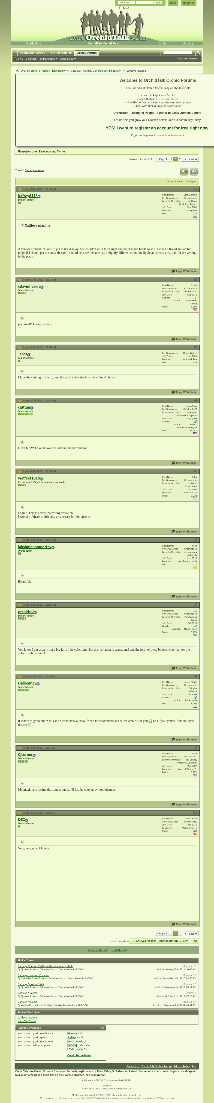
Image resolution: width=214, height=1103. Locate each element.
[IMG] (70, 1041)
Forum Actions (47, 58)
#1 (195, 188)
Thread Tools (173, 181)
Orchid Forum (87, 52)
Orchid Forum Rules (79, 1055)
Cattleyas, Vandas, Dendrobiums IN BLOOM (96, 70)
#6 (195, 539)
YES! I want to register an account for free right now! (158, 128)
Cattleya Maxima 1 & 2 (31, 984)
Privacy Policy (182, 1066)
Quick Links (66, 58)
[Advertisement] (58, 110)
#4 (195, 400)
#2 (195, 279)
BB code (72, 1033)
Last (193, 159)
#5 (195, 470)
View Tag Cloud (27, 1021)
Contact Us (133, 1066)
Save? (124, 8)
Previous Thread (97, 950)
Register (188, 3)
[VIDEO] (72, 1045)
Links (163, 43)
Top (195, 941)
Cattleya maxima (34, 170)
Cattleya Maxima (27, 993)
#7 (195, 604)
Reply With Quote (184, 271)
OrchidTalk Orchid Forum (104, 43)
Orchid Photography (54, 70)
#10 (195, 812)
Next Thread (119, 950)
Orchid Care (33, 43)
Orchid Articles (61, 52)
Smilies (71, 1037)
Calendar (31, 58)
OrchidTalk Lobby (32, 52)
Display (189, 181)
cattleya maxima (27, 1017)
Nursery (188, 43)
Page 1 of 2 (166, 159)
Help (173, 3)
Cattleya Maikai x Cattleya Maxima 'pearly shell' (45, 966)
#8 (195, 676)
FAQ (20, 58)
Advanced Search (187, 58)
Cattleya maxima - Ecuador (33, 975)
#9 (195, 747)
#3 (195, 346)
